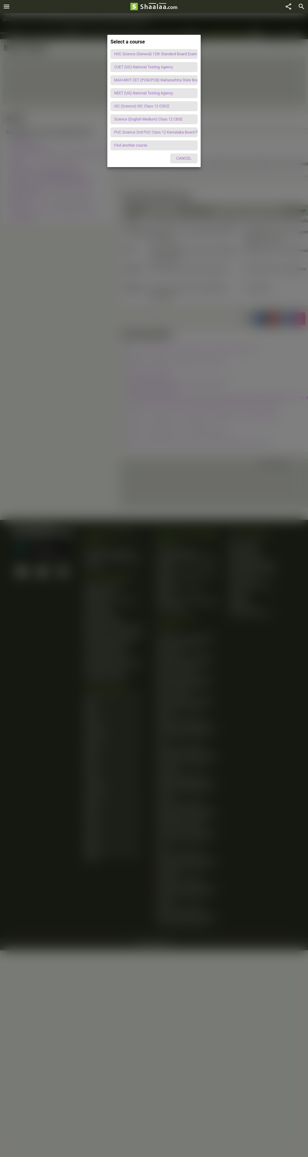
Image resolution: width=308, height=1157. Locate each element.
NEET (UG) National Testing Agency (143, 93)
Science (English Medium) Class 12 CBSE (148, 119)
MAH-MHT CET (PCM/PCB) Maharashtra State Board (156, 80)
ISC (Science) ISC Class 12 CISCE (142, 106)
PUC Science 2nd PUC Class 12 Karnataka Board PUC (156, 132)
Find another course (130, 145)
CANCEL (183, 158)
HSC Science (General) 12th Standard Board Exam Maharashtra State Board (156, 54)
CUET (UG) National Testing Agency (143, 67)
